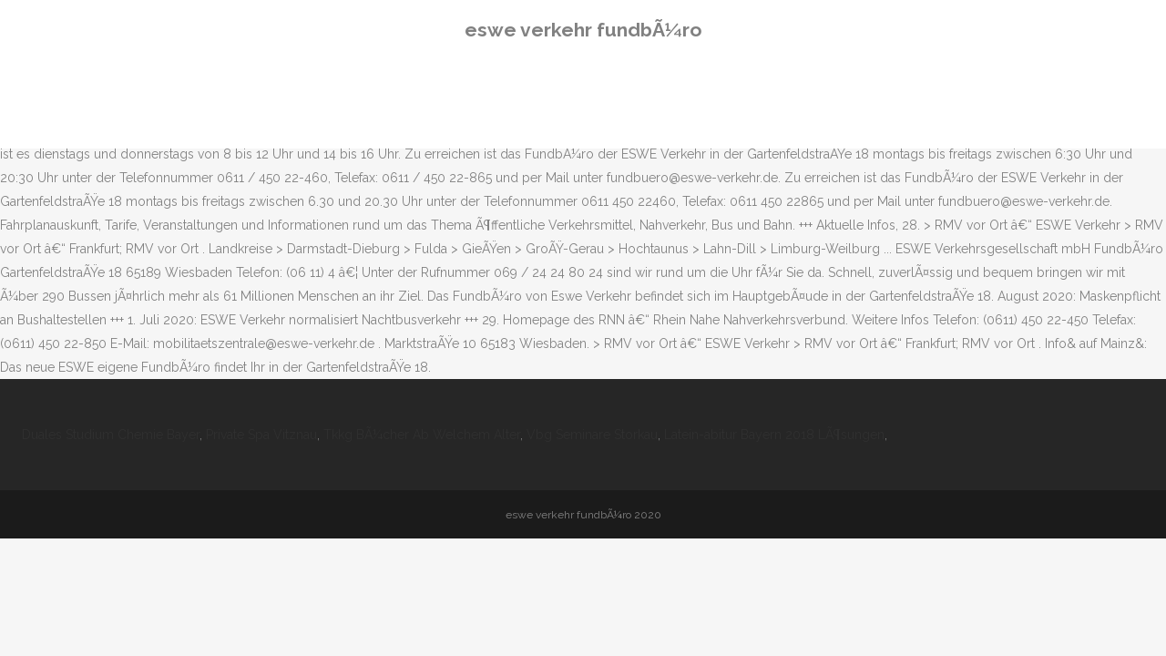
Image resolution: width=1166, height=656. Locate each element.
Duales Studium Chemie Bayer (110, 434)
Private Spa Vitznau (261, 434)
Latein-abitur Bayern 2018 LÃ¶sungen (774, 434)
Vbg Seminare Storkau (592, 434)
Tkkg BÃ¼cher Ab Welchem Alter (421, 434)
